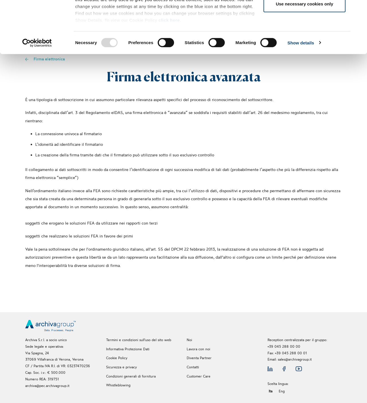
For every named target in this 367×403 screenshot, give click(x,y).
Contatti (193, 367)
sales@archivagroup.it (295, 359)
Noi (189, 340)
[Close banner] (358, 9)
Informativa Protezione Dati (127, 349)
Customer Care (198, 376)
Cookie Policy (116, 358)
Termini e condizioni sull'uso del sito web (138, 340)
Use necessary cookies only (304, 52)
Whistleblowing (119, 385)
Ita (270, 391)
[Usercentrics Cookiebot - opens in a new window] (37, 91)
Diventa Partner (199, 358)
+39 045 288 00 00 (284, 346)
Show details (301, 91)
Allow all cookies (304, 15)
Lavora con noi (198, 349)
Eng (282, 391)
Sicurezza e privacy (121, 367)
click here (169, 68)
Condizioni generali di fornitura (131, 376)
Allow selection (304, 34)
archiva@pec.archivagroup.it (47, 386)
